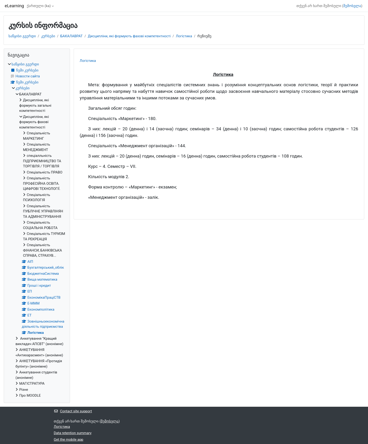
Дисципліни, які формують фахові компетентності (129, 36)
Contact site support (73, 411)
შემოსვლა (352, 6)
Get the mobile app (68, 439)
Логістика (184, 36)
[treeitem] (37, 230)
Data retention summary (73, 433)
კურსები (48, 36)
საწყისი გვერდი (22, 36)
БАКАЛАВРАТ (71, 36)
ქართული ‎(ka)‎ (39, 6)
